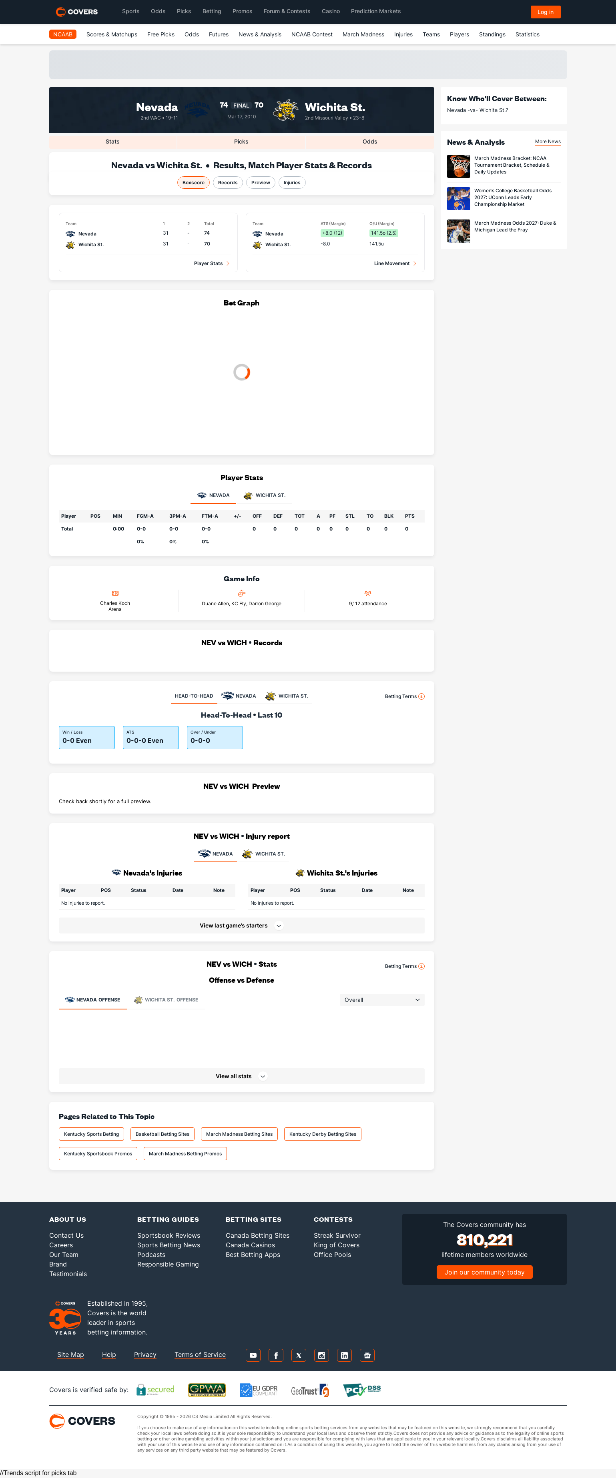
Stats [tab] (113, 141)
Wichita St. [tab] (264, 496)
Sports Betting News (168, 1245)
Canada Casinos (250, 1245)
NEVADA (215, 854)
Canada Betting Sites (257, 1235)
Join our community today (485, 1272)
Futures (219, 34)
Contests (333, 1219)
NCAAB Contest (312, 34)
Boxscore (194, 182)
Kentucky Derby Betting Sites (322, 1134)
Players (459, 34)
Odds (192, 34)
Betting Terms (405, 696)
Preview (260, 182)
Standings (492, 34)
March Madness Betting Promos (185, 1154)
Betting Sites (254, 1219)
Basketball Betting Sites (162, 1134)
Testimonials (68, 1274)
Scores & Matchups (111, 34)
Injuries (403, 34)
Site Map (70, 1354)
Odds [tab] (370, 141)
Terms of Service (200, 1354)
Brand (58, 1264)
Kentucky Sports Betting (91, 1134)
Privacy (145, 1354)
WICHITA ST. (263, 854)
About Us (67, 1219)
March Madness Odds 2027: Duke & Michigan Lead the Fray (515, 226)
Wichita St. (335, 106)
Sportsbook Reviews (168, 1235)
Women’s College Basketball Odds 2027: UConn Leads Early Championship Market (513, 197)
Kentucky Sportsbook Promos (98, 1154)
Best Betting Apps (253, 1255)
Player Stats (208, 263)
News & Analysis (260, 34)
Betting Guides (168, 1219)
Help (109, 1354)
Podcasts (151, 1255)
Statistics (528, 34)
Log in (546, 11)
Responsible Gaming (168, 1264)
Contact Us (66, 1235)
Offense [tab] (92, 1000)
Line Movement (392, 263)
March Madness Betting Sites (239, 1134)
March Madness (363, 34)
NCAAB (62, 34)
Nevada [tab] (213, 496)
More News (548, 141)
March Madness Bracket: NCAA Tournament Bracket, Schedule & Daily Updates (512, 165)
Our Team (63, 1255)
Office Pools (332, 1255)
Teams (431, 34)
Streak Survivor (337, 1235)
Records (228, 182)
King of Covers (336, 1245)
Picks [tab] (241, 141)
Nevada (157, 106)
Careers (61, 1245)
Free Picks (161, 34)
